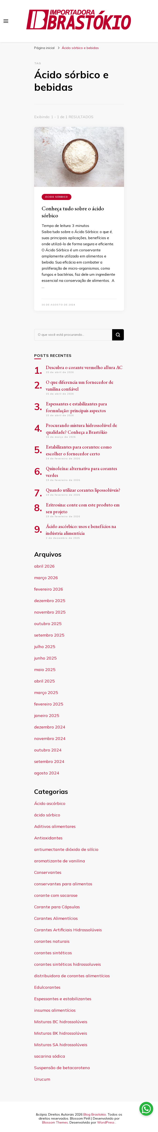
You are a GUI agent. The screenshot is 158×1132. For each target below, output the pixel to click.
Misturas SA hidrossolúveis (60, 1044)
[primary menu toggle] (6, 21)
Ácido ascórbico (49, 803)
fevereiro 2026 (48, 589)
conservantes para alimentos (63, 884)
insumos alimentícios (55, 1010)
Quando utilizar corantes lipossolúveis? (83, 490)
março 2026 (46, 577)
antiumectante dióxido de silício (66, 849)
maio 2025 (44, 669)
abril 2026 (44, 566)
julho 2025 (44, 646)
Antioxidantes (48, 838)
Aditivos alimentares (55, 826)
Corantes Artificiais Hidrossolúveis (68, 929)
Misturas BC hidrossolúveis (60, 1021)
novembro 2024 (50, 738)
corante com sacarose (55, 895)
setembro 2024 (49, 761)
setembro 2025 (49, 635)
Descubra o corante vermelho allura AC (84, 367)
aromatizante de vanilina (59, 861)
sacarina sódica (49, 1056)
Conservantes (47, 872)
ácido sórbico (56, 196)
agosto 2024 (46, 773)
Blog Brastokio (94, 1114)
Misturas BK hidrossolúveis (60, 1033)
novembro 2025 (50, 612)
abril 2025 (44, 681)
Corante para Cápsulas (57, 906)
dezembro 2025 (49, 600)
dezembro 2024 (49, 727)
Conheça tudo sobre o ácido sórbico (73, 212)
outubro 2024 (48, 750)
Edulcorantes (47, 987)
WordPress (105, 1122)
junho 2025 (45, 658)
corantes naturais (52, 941)
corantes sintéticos (53, 952)
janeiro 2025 (46, 715)
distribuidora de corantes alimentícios (72, 975)
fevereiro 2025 (48, 704)
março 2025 (46, 692)
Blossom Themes (55, 1122)
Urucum (42, 1079)
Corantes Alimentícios (56, 918)
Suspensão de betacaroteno (62, 1067)
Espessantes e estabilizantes (62, 998)
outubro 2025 (48, 623)
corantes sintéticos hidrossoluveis (67, 964)
